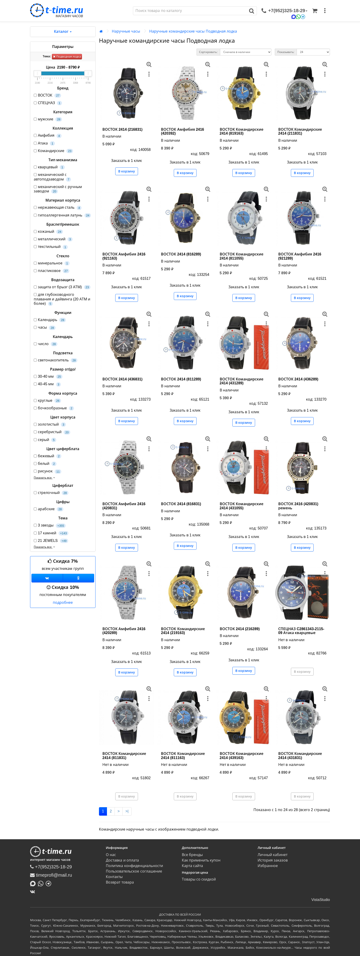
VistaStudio (320, 900)
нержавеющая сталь (58, 207)
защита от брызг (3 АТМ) (62, 287)
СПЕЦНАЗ (48, 103)
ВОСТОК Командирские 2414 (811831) (124, 756)
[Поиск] (190, 10)
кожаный (48, 232)
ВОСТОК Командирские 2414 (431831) (300, 756)
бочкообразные (54, 408)
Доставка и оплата (122, 860)
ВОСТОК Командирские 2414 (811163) (183, 756)
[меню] (325, 11)
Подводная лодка (67, 56)
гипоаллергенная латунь (62, 215)
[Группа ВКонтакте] (47, 578)
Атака (44, 143)
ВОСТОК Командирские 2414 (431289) (241, 381)
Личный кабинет (272, 855)
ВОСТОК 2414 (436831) (122, 379)
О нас (111, 855)
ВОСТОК (47, 95)
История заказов (273, 860)
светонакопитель (55, 360)
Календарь (50, 320)
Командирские (53, 151)
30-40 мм (48, 376)
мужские (48, 119)
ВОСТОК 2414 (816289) (181, 254)
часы (45, 327)
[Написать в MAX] (34, 883)
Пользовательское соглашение (134, 871)
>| (127, 811)
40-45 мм (47, 384)
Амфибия (48, 135)
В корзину (126, 171)
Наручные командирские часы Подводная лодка (193, 31)
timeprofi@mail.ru (51, 875)
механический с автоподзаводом (52, 177)
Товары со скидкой (199, 879)
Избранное (268, 866)
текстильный (51, 247)
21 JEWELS (51, 541)
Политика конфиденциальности (134, 866)
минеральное (52, 263)
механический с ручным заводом (58, 189)
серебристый (52, 432)
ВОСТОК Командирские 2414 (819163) (241, 131)
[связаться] (284, 11)
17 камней (51, 533)
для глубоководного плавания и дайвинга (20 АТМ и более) (62, 299)
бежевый (47, 456)
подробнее (63, 602)
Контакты (114, 877)
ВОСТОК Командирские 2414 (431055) (241, 506)
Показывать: (285, 52)
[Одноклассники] (78, 578)
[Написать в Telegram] (49, 883)
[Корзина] (315, 11)
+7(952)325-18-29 (51, 866)
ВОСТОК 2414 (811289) (181, 379)
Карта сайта (192, 866)
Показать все (45, 477)
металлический (53, 239)
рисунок (47, 471)
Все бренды (192, 855)
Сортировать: (208, 52)
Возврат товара (120, 882)
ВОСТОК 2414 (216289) (240, 629)
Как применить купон (201, 860)
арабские (48, 509)
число (45, 344)
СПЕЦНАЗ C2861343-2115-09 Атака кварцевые (301, 631)
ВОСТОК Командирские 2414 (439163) (241, 756)
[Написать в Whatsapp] (42, 883)
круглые (47, 401)
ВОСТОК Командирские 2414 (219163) (183, 631)
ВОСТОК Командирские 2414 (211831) (300, 131)
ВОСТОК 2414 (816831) (181, 504)
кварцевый (49, 167)
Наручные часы (126, 31)
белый (45, 464)
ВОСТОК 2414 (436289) (298, 379)
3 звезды (50, 525)
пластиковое (51, 271)
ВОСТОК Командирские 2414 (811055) (241, 256)
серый (45, 440)
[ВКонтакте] (33, 891)
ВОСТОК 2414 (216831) (122, 129)
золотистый (50, 424)
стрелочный (51, 493)
